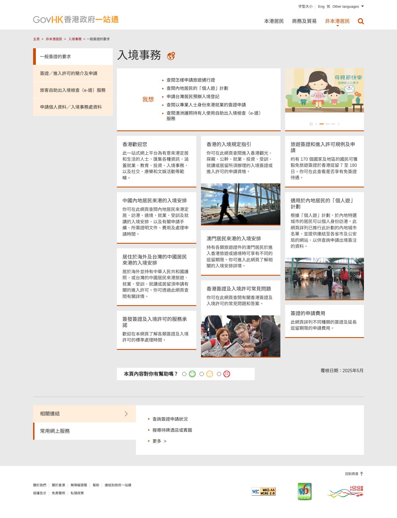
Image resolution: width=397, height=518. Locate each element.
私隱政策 (77, 494)
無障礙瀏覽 (79, 486)
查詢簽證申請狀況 (170, 420)
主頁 (36, 39)
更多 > (159, 442)
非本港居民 (54, 39)
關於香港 (58, 486)
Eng (321, 6)
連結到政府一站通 (118, 486)
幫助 (96, 486)
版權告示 (39, 494)
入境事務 (75, 39)
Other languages (345, 6)
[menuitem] (361, 21)
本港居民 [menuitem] (274, 21)
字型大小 (305, 6)
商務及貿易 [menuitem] (304, 21)
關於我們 (39, 486)
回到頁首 (352, 475)
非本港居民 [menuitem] (337, 21)
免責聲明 (58, 494)
